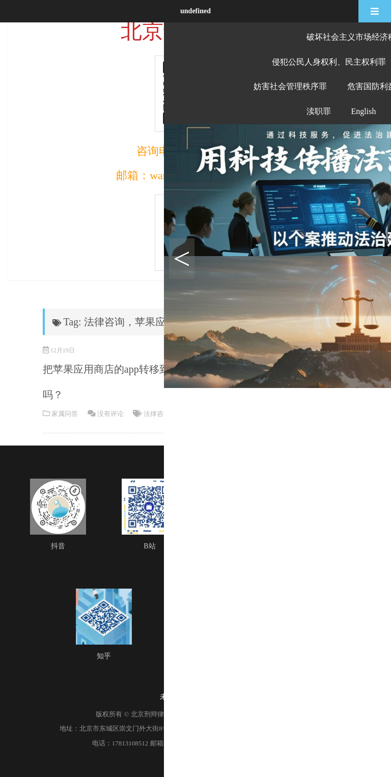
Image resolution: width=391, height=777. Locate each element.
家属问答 (64, 414)
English (363, 111)
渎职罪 (318, 111)
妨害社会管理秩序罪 (290, 86)
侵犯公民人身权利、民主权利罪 (329, 62)
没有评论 (110, 414)
